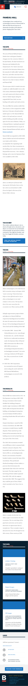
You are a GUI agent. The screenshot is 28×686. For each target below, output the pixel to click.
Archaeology (10, 48)
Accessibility (13, 682)
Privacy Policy (14, 677)
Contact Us (13, 683)
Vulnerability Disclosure (17, 679)
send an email (11, 654)
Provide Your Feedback (14, 669)
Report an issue (16, 675)
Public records (14, 680)
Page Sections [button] (14, 38)
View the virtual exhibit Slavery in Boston (12, 241)
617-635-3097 (11, 649)
